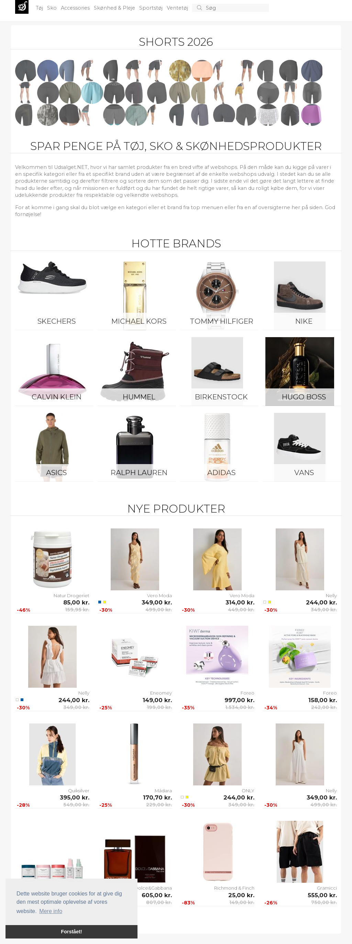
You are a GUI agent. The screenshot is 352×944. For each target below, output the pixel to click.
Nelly (331, 595)
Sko (52, 8)
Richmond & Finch (234, 888)
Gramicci (327, 888)
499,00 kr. (158, 609)
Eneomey (161, 693)
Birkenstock (221, 397)
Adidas (221, 472)
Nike (303, 321)
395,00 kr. (74, 797)
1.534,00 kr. (239, 707)
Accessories (76, 8)
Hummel (139, 397)
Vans (304, 472)
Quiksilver (78, 790)
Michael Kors (138, 321)
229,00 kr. (159, 804)
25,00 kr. (241, 895)
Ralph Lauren (139, 472)
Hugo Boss (304, 397)
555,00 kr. (322, 895)
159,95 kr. (77, 609)
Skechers (56, 321)
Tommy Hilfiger (221, 321)
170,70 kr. (157, 797)
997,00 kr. (239, 700)
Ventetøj (178, 8)
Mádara (163, 790)
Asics (56, 472)
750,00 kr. (324, 902)
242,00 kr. (324, 707)
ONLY (248, 790)
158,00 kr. (322, 700)
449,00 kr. (241, 609)
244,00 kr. (321, 602)
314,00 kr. (240, 602)
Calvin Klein (56, 397)
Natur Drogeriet (71, 595)
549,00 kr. (76, 804)
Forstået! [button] (71, 931)
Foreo (247, 693)
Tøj (40, 8)
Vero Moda (159, 595)
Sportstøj (151, 8)
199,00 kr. (159, 707)
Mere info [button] (50, 911)
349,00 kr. (157, 602)
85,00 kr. (76, 602)
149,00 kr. (157, 700)
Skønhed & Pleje (115, 8)
